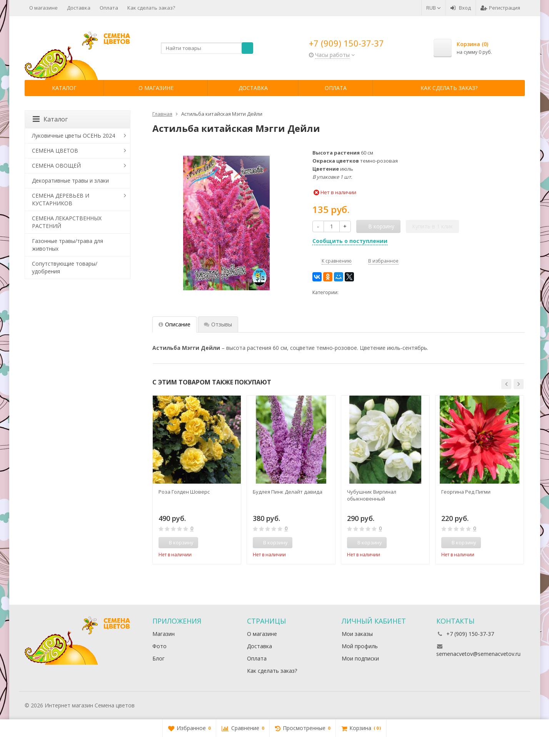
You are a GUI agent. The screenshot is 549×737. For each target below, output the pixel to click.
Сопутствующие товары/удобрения (64, 267)
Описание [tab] (174, 324)
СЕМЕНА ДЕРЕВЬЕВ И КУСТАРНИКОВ (60, 199)
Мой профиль (360, 646)
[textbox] (207, 48)
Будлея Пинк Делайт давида (287, 491)
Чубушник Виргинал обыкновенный (371, 495)
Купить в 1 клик (432, 226)
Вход (461, 7)
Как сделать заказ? (151, 7)
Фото (159, 646)
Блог (158, 658)
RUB (433, 7)
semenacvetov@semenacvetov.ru (478, 653)
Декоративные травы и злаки (70, 180)
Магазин (163, 633)
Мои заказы (357, 633)
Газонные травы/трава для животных (67, 244)
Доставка (78, 7)
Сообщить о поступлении (349, 241)
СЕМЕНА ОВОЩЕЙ (56, 165)
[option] (197, 479)
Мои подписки (360, 658)
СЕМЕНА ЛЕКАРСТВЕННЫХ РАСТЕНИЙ (67, 222)
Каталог (64, 88)
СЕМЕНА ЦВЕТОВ (55, 150)
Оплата (109, 7)
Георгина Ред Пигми (466, 491)
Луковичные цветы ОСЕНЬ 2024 (73, 135)
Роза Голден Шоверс (184, 491)
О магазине (43, 7)
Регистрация (500, 7)
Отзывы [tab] (218, 324)
